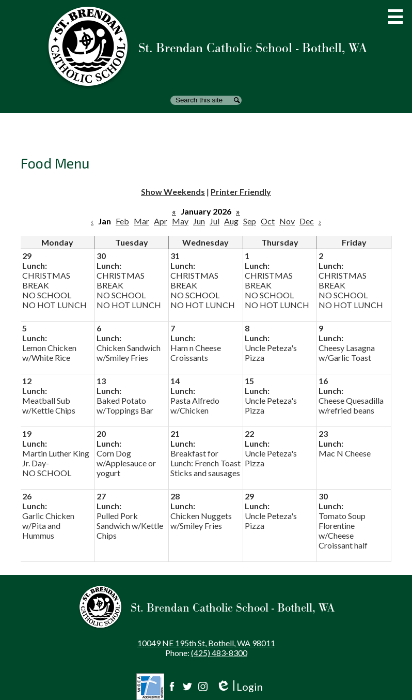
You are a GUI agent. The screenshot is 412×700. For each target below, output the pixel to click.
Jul (214, 221)
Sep (249, 221)
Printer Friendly (241, 191)
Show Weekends (173, 191)
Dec (306, 221)
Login (239, 686)
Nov (287, 221)
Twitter (187, 686)
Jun (199, 221)
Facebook (172, 686)
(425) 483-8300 (219, 653)
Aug (231, 221)
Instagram (203, 686)
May (180, 221)
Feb (122, 221)
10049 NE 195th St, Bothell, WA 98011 (206, 643)
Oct (268, 221)
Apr (160, 221)
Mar (141, 221)
